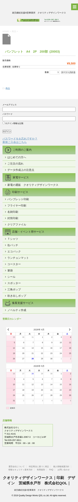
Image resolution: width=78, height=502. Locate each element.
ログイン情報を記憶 (13, 123)
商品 (8, 88)
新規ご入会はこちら (15, 142)
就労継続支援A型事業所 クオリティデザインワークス (39, 490)
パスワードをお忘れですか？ (20, 138)
